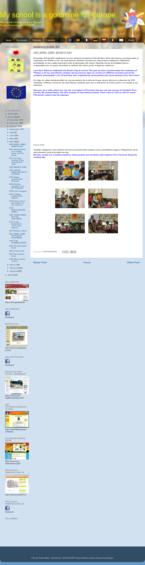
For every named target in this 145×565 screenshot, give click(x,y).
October (14, 126)
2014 (11, 117)
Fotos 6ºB (38, 145)
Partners (37, 40)
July (12, 132)
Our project (21, 40)
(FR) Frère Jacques (17, 191)
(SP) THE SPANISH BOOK (17, 242)
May (12, 139)
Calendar (50, 40)
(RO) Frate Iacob (16, 251)
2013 (11, 275)
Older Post (133, 262)
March (13, 265)
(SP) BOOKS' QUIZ (17, 167)
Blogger (110, 558)
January (13, 271)
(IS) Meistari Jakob (17, 231)
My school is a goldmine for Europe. (59, 15)
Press (131, 40)
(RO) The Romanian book (17, 247)
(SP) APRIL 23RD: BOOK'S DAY (17, 145)
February (14, 268)
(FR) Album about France (17, 260)
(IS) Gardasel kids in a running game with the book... (17, 152)
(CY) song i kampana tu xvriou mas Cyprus (15, 225)
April (12, 142)
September (15, 129)
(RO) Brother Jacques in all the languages (16, 186)
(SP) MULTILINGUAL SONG (17, 210)
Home (87, 262)
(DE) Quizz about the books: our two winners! (17, 203)
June (12, 135)
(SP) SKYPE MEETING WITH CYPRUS (17, 172)
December (14, 120)
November (14, 123)
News (8, 40)
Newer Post (40, 262)
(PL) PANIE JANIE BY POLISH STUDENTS (17, 236)
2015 (11, 114)
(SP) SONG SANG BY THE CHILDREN (17, 217)
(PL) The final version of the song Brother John (16, 161)
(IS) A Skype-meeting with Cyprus (15, 196)
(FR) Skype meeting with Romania (15, 179)
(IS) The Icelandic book (17, 255)
